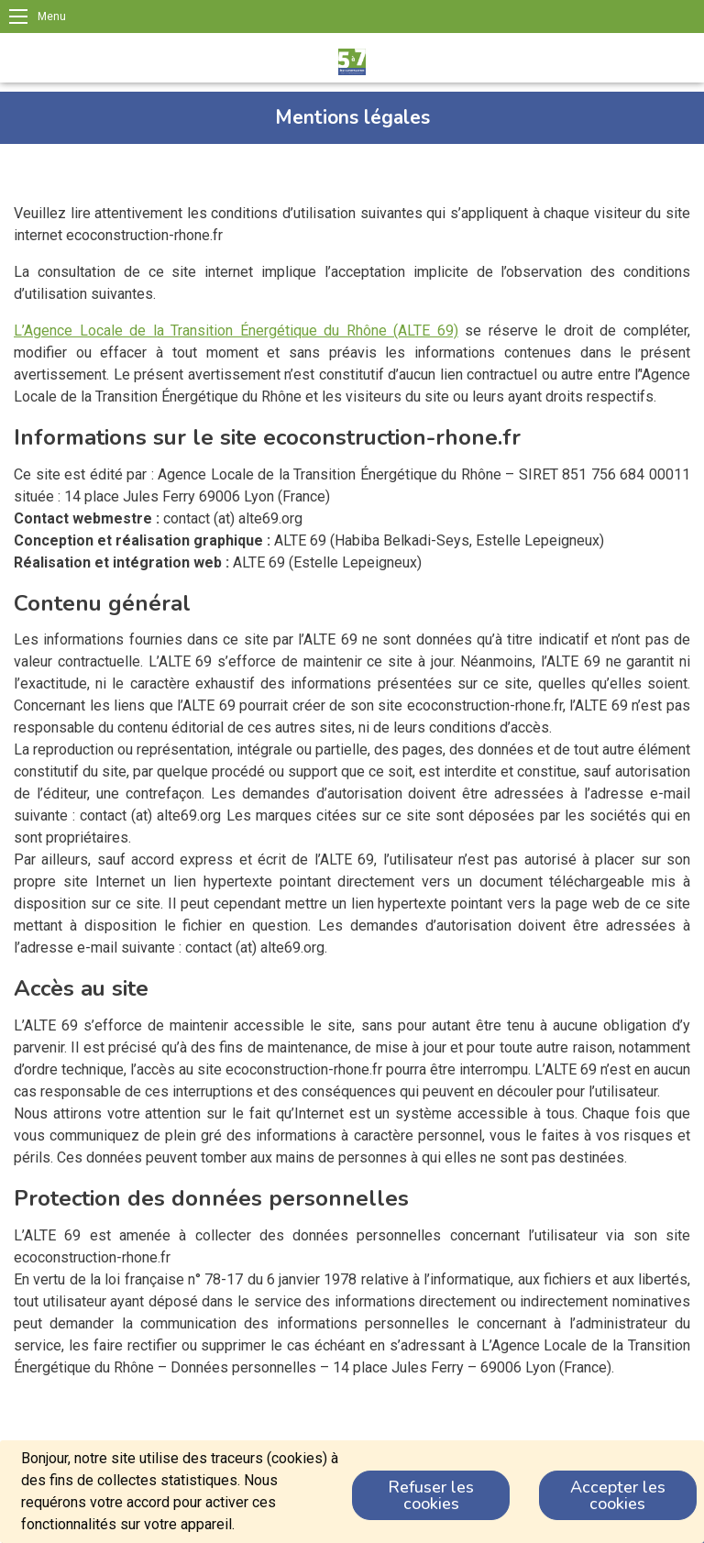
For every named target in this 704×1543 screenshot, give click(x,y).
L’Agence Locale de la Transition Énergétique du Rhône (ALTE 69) (236, 330)
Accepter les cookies (618, 1495)
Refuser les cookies (431, 1495)
